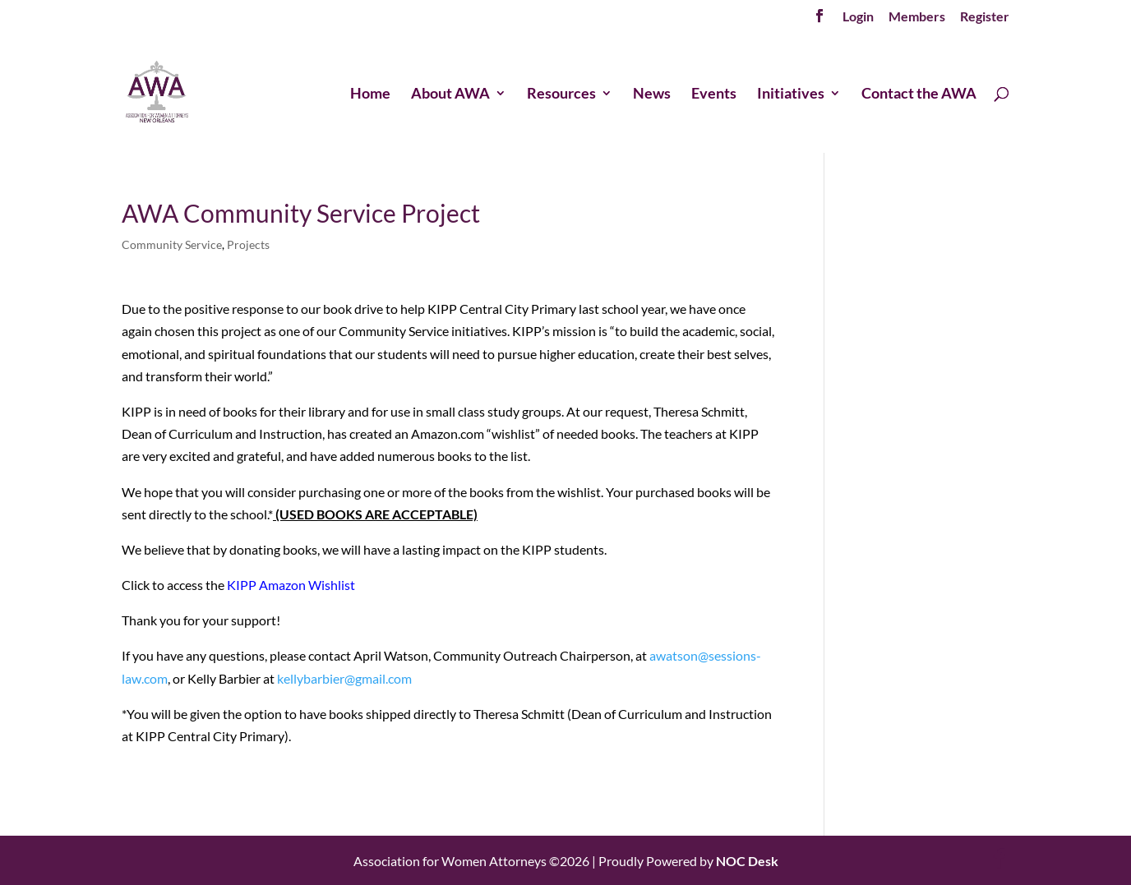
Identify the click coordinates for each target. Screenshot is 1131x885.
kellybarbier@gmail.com (344, 678)
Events (713, 94)
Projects (248, 244)
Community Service (172, 244)
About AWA (450, 94)
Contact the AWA (918, 94)
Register (984, 17)
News (652, 94)
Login (858, 17)
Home (370, 94)
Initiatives (790, 94)
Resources (561, 94)
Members (917, 17)
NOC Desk (747, 861)
